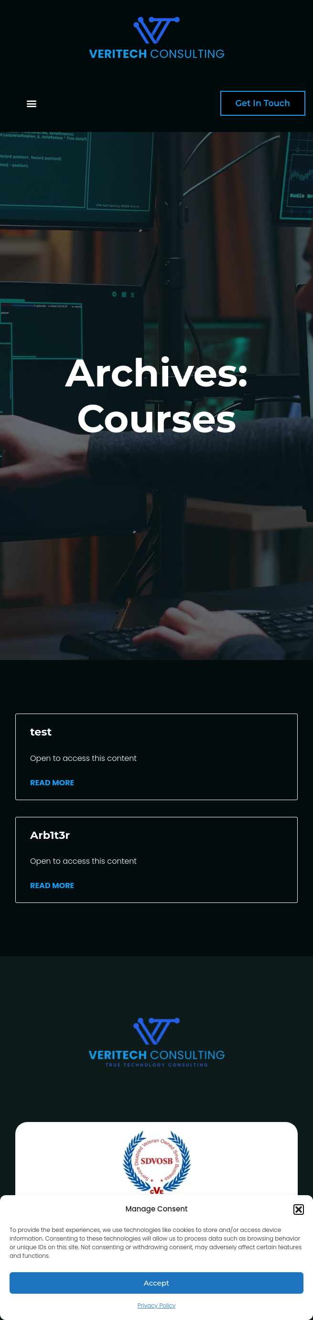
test (41, 731)
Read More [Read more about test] (52, 782)
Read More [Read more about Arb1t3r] (52, 885)
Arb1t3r (50, 835)
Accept (156, 1282)
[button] (298, 1209)
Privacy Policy (157, 1305)
